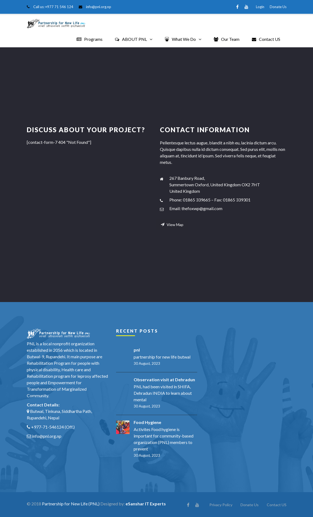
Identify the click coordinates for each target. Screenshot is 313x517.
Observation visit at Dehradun (164, 379)
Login (260, 7)
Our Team (226, 39)
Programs (90, 39)
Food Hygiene (147, 422)
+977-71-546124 (47, 426)
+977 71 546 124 (59, 7)
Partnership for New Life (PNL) (71, 503)
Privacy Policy (220, 504)
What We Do (180, 39)
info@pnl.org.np (98, 7)
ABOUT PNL (131, 39)
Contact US (266, 39)
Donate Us (278, 7)
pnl (137, 349)
